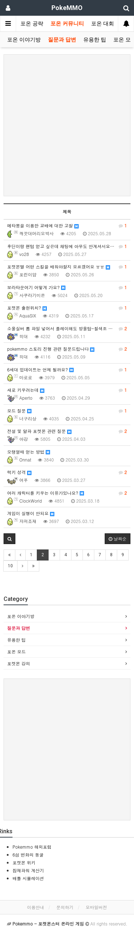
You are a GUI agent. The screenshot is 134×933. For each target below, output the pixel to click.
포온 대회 (102, 23)
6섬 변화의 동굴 (28, 854)
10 (10, 565)
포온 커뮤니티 (67, 23)
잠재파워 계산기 (28, 870)
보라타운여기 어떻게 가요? (67, 287)
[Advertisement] (67, 125)
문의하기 (65, 907)
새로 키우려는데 (67, 390)
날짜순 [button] (117, 538)
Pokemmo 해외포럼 (32, 847)
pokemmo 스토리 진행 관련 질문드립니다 (67, 349)
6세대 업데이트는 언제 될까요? (67, 370)
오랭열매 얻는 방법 (28, 452)
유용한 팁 (94, 39)
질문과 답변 (62, 39)
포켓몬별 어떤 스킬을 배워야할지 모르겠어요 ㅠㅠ (67, 267)
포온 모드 (16, 651)
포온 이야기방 (24, 39)
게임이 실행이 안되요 (30, 513)
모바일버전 (96, 907)
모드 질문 (67, 411)
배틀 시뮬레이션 (28, 878)
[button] (9, 538)
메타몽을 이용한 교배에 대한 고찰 (67, 225)
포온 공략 (31, 23)
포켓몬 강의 (18, 663)
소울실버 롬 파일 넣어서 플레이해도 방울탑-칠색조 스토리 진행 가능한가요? (68, 328)
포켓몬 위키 (24, 862)
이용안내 (35, 907)
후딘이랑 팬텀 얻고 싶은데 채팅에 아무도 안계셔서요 (67, 246)
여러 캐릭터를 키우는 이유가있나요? (67, 493)
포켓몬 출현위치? (67, 308)
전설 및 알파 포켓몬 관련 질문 (67, 431)
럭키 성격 (67, 472)
